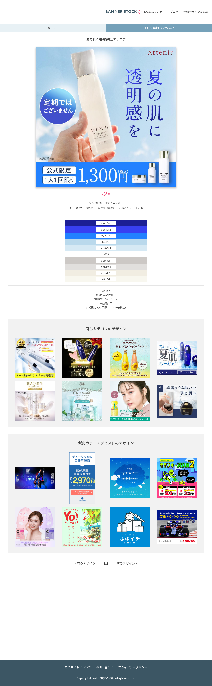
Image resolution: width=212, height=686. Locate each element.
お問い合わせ (104, 667)
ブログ (174, 12)
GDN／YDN (125, 208)
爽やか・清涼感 (84, 208)
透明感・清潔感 (106, 208)
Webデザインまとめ (195, 12)
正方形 (139, 208)
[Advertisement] (55, 9)
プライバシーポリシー (132, 667)
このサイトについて (78, 667)
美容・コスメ (112, 202)
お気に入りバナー (154, 12)
